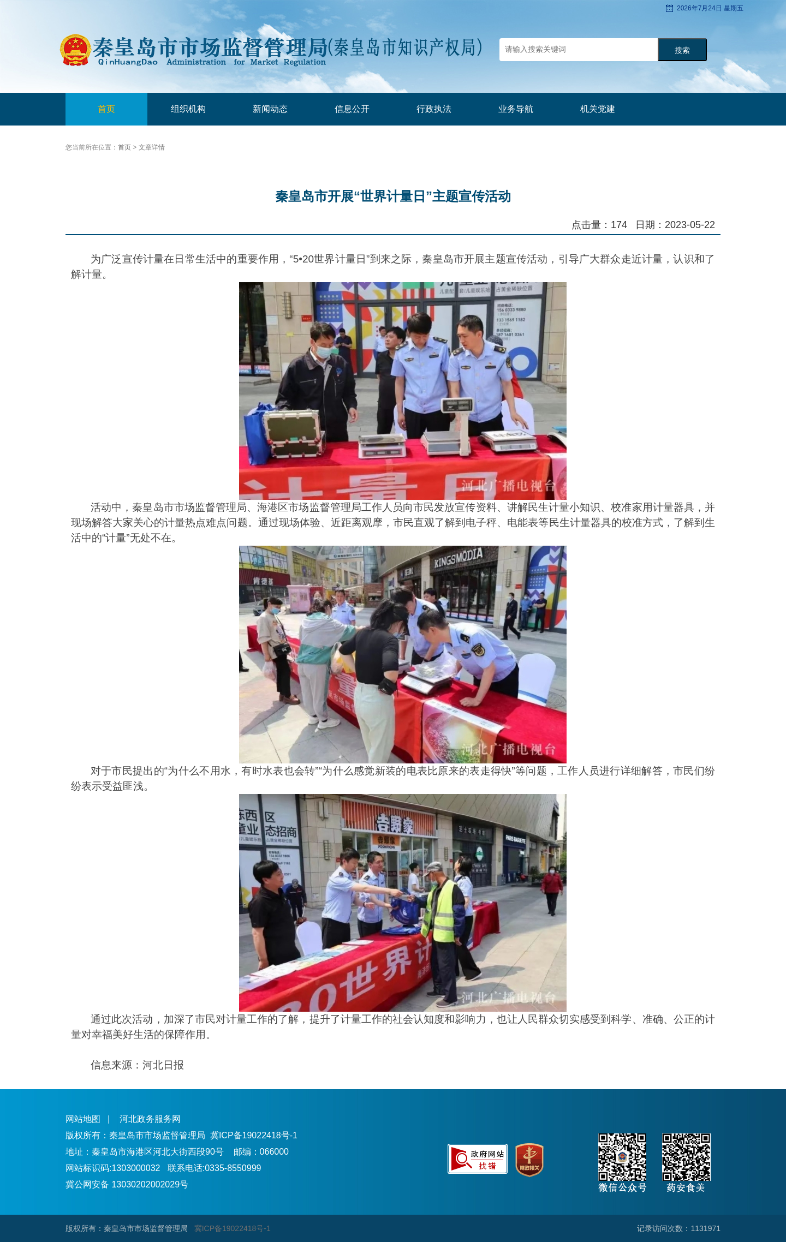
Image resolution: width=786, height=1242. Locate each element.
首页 (106, 109)
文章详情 (152, 147)
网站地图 (83, 1119)
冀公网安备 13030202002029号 (127, 1184)
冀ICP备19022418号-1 (253, 1135)
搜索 (682, 50)
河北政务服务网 (150, 1119)
